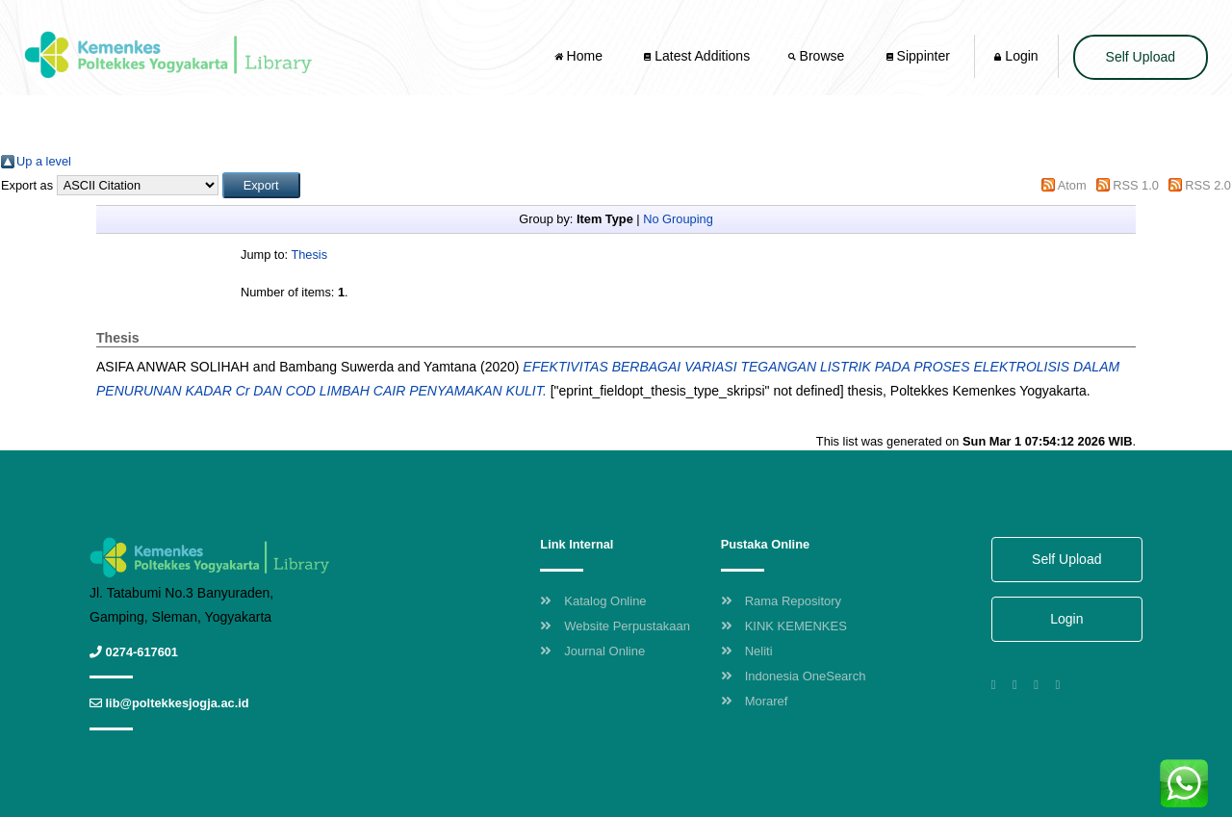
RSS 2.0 (1208, 185)
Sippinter (918, 56)
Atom (1072, 185)
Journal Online (592, 651)
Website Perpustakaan (615, 626)
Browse (818, 56)
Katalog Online (593, 601)
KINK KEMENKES (784, 626)
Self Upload (1140, 56)
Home (580, 56)
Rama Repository (781, 601)
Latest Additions (697, 56)
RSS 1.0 (1136, 185)
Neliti (747, 651)
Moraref (754, 701)
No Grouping (678, 219)
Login (1016, 56)
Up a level (43, 161)
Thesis (309, 254)
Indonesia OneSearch (793, 676)
